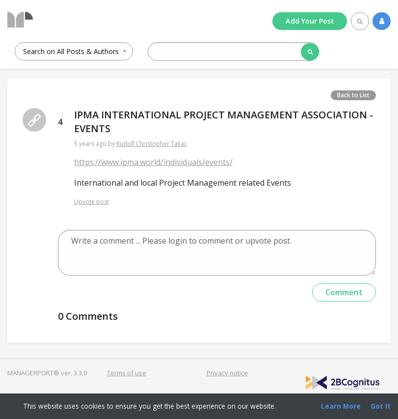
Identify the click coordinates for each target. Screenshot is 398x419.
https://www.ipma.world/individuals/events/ (153, 162)
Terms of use (126, 372)
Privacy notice (227, 372)
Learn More (341, 406)
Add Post (310, 21)
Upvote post (91, 201)
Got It (381, 406)
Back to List (353, 95)
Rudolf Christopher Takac (151, 144)
